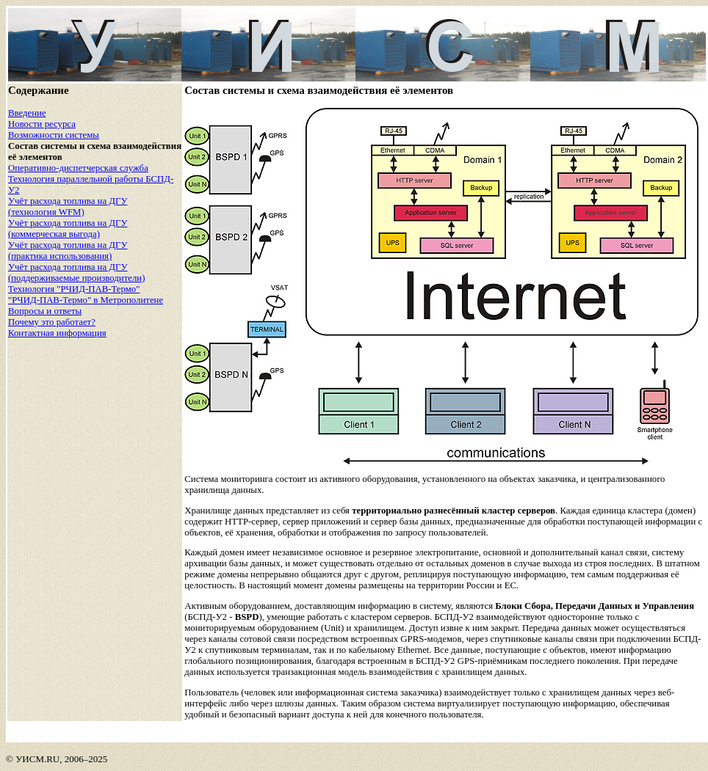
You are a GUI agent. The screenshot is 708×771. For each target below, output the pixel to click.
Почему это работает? (51, 322)
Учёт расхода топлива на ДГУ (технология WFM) (67, 206)
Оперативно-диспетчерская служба (78, 168)
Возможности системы (53, 135)
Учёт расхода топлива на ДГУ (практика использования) (67, 250)
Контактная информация (57, 333)
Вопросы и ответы (45, 311)
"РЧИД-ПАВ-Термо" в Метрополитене (85, 300)
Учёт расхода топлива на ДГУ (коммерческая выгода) (67, 228)
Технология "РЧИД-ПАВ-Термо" (74, 289)
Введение (27, 113)
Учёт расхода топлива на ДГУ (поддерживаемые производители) (76, 272)
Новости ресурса (42, 124)
